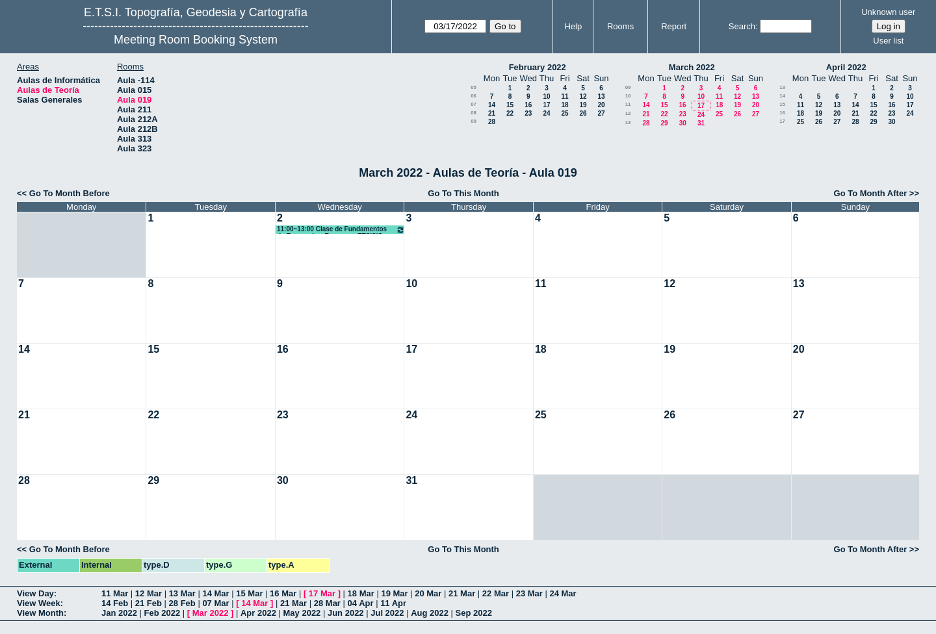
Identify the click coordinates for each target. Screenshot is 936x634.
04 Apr (361, 603)
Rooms (620, 26)
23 (528, 113)
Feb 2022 (162, 613)
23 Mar (529, 593)
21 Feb (148, 603)
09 (473, 121)
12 (582, 96)
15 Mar (249, 593)
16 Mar (283, 593)
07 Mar (215, 603)
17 (546, 104)
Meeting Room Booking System (196, 39)
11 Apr (393, 603)
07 (473, 104)
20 (600, 104)
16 (528, 104)
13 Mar (182, 593)
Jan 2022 (119, 613)
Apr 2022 (258, 613)
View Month (40, 613)
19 (582, 104)
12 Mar (148, 593)
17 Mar (322, 593)
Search (742, 26)
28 (491, 121)
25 (564, 113)
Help (573, 26)
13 (600, 96)
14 (491, 104)
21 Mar (461, 593)
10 (546, 96)
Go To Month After (870, 193)
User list (888, 40)
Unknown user (888, 12)
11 (564, 96)
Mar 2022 (210, 613)
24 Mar (562, 593)
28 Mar (327, 603)
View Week (38, 603)
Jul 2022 (387, 613)
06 (473, 96)
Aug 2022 (429, 613)
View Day (35, 593)
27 (600, 113)
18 (564, 104)
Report (673, 26)
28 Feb (182, 603)
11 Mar (114, 593)
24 (546, 113)
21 (491, 113)
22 (510, 113)
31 (701, 123)
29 (664, 123)
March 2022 (692, 67)
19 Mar (394, 593)
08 (473, 113)
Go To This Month (463, 193)
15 (510, 104)
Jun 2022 (346, 613)
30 (682, 123)
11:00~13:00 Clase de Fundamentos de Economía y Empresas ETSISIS (341, 229)
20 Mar (428, 593)
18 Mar (361, 593)
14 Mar (215, 593)
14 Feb (114, 603)
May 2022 (302, 613)
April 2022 (846, 67)
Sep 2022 (474, 613)
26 (582, 113)
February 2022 (537, 67)
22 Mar (495, 593)
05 (473, 87)
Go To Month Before (69, 193)
